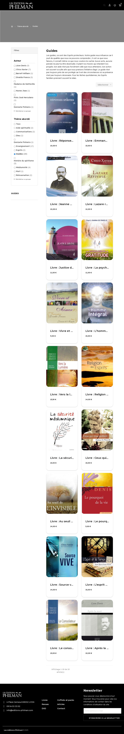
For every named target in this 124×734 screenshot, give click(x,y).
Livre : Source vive (62, 584)
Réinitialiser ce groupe (23, 111)
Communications (25, 131)
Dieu (19, 135)
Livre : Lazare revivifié (97, 204)
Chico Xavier (23, 69)
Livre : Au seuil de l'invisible (62, 521)
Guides (21, 154)
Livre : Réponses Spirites (62, 140)
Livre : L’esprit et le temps (97, 584)
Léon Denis (22, 65)
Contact (61, 708)
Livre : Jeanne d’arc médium (62, 204)
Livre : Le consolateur (62, 648)
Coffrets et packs (65, 700)
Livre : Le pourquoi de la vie (97, 521)
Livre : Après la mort (97, 648)
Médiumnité (23, 167)
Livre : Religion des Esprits (97, 394)
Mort (19, 171)
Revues (45, 704)
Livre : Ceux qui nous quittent (97, 457)
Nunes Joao (23, 91)
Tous (18, 124)
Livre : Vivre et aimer (62, 331)
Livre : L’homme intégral (97, 331)
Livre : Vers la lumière (62, 394)
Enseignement (25, 146)
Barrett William (24, 73)
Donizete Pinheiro (23, 107)
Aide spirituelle (24, 128)
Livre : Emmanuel (97, 140)
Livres (45, 700)
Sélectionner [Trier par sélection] (105, 84)
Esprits (20, 150)
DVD (44, 708)
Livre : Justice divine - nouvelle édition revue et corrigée (62, 267)
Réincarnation (24, 175)
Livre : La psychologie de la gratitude (97, 267)
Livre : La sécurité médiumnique (62, 457)
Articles (61, 704)
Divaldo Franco (24, 77)
